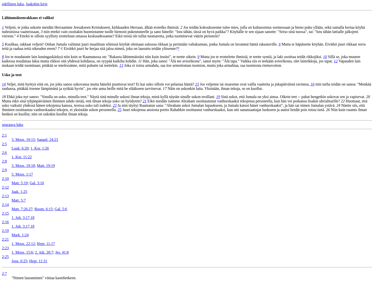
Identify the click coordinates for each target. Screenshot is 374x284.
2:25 (5, 257)
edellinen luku (13, 4)
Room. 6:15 (43, 209)
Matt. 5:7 (19, 200)
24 (338, 105)
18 (4, 97)
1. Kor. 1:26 (40, 148)
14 (4, 84)
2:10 (5, 179)
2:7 (4, 273)
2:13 (5, 196)
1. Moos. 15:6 (22, 252)
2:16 (5, 222)
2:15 (5, 213)
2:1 (4, 135)
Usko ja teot (12, 75)
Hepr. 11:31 (38, 261)
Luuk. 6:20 (20, 148)
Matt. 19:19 (46, 166)
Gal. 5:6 (61, 209)
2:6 (4, 153)
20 (368, 97)
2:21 (5, 239)
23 (114, 105)
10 (325, 57)
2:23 (5, 248)
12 (336, 61)
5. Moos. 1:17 (22, 174)
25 (120, 110)
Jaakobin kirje (36, 4)
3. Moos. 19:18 (23, 166)
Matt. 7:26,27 (22, 209)
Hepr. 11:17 (46, 244)
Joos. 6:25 (19, 261)
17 (165, 88)
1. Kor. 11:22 (22, 157)
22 (343, 101)
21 (145, 101)
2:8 (4, 161)
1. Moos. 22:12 (23, 244)
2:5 (4, 144)
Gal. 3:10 (37, 183)
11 (140, 61)
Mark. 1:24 (20, 235)
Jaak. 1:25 (19, 192)
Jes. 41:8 (62, 252)
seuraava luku (12, 125)
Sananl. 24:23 (47, 140)
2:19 (5, 231)
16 (313, 84)
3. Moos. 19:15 (23, 140)
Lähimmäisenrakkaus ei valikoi (28, 18)
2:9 (4, 170)
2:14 (5, 205)
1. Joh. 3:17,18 (23, 218)
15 (197, 84)
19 (218, 97)
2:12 (5, 187)
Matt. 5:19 (20, 183)
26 (328, 110)
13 (121, 65)
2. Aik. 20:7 (44, 252)
